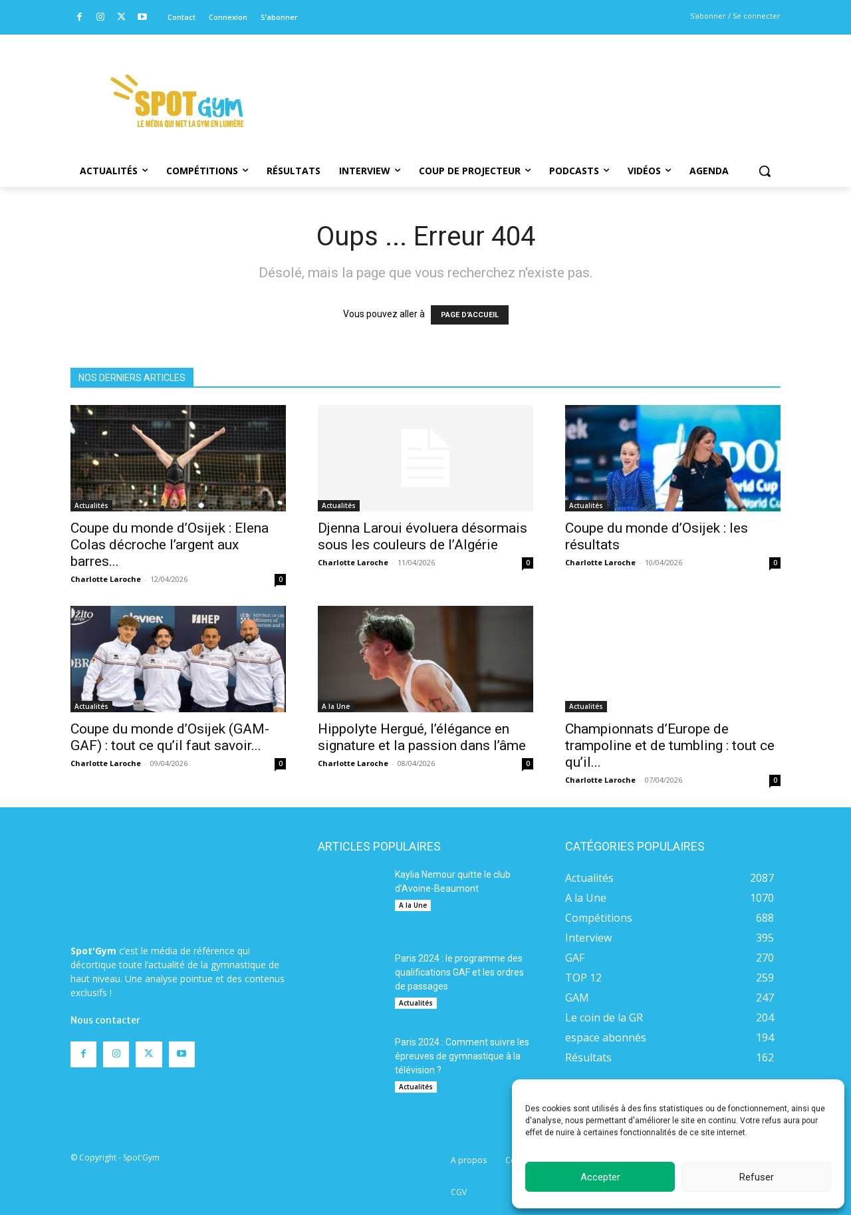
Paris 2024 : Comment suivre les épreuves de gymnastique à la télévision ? (462, 1056)
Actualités (91, 505)
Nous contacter (105, 977)
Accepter (600, 1177)
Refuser (756, 1177)
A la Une (336, 706)
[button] (765, 171)
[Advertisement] (516, 83)
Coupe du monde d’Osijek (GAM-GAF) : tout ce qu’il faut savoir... (169, 737)
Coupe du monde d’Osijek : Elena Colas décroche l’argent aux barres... (169, 544)
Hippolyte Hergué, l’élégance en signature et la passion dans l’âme (422, 737)
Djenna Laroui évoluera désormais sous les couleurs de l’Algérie (422, 536)
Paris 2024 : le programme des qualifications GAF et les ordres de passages (459, 972)
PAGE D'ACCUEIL (470, 315)
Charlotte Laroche (105, 579)
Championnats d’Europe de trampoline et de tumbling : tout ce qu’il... (670, 745)
